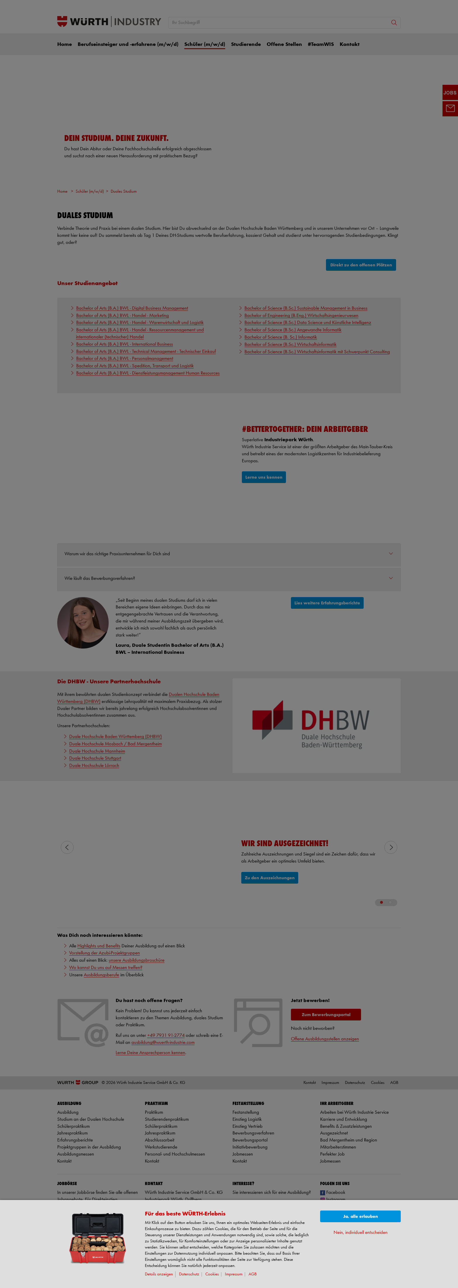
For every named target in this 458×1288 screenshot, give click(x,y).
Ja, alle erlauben (360, 1216)
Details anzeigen (159, 1274)
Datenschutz (189, 1274)
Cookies (212, 1274)
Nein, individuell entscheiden (361, 1232)
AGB (253, 1274)
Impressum (233, 1274)
